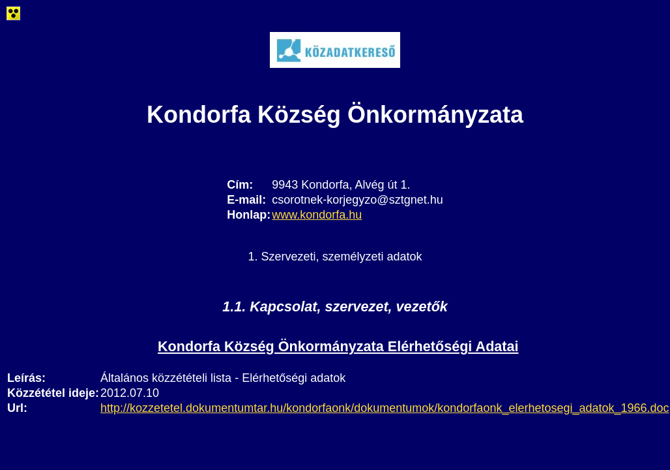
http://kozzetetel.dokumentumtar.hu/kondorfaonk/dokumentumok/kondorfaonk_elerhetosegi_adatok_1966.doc (384, 408)
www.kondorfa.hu (317, 214)
